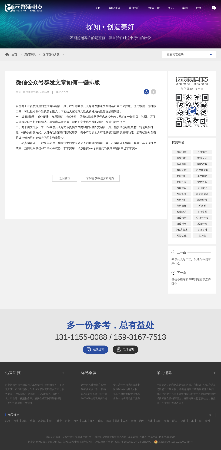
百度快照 (202, 211)
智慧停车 (202, 181)
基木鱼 (202, 235)
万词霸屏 (181, 164)
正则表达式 (202, 193)
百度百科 (202, 229)
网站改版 (202, 164)
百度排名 (181, 223)
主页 (14, 54)
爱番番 (202, 205)
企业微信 (202, 187)
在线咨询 (98, 349)
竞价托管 (181, 181)
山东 (84, 420)
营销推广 (134, 7)
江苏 (93, 420)
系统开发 (202, 223)
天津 (16, 420)
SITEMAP (147, 441)
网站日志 (181, 152)
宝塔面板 (181, 205)
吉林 (51, 420)
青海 (134, 420)
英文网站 (202, 176)
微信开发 (154, 7)
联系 (199, 7)
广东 (191, 420)
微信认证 (202, 158)
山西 (101, 420)
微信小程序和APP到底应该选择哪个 (191, 281)
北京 (8, 420)
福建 (183, 420)
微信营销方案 (51, 54)
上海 (24, 420)
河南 (76, 420)
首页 (98, 7)
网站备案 (181, 193)
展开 (211, 414)
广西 (199, 420)
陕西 (109, 420)
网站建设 (114, 7)
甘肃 (117, 420)
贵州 (207, 420)
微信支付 (181, 170)
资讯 (171, 7)
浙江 (175, 420)
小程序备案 (181, 229)
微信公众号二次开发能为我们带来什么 (191, 261)
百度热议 (181, 187)
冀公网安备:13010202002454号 (175, 441)
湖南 (142, 420)
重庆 (33, 420)
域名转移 (202, 199)
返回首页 (64, 178)
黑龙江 (42, 420)
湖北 (150, 420)
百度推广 (202, 152)
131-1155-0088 (148, 437)
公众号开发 (202, 217)
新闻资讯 (30, 54)
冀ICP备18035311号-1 (127, 441)
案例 (185, 7)
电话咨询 (128, 349)
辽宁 (60, 420)
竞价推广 (181, 176)
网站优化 (181, 235)
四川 (125, 420)
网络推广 (181, 199)
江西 (158, 420)
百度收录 (181, 217)
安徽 (167, 420)
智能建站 (181, 211)
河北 (68, 420)
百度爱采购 (202, 170)
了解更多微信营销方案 (100, 178)
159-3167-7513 (167, 437)
